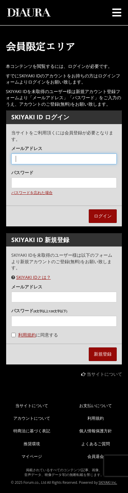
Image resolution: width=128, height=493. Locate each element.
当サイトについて (104, 374)
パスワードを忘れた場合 (32, 192)
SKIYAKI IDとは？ (33, 277)
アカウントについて (31, 418)
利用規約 (27, 335)
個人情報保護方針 (95, 431)
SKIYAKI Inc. (108, 482)
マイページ (32, 456)
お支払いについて (95, 405)
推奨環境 (32, 444)
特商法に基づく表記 (31, 431)
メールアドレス (26, 148)
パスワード (22, 172)
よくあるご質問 (95, 444)
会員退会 (95, 456)
